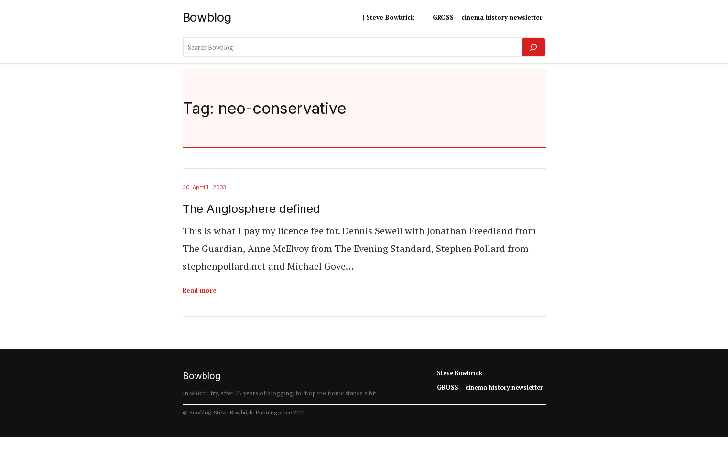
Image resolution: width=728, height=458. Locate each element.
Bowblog (207, 17)
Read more (200, 290)
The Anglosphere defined (251, 209)
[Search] (533, 47)
